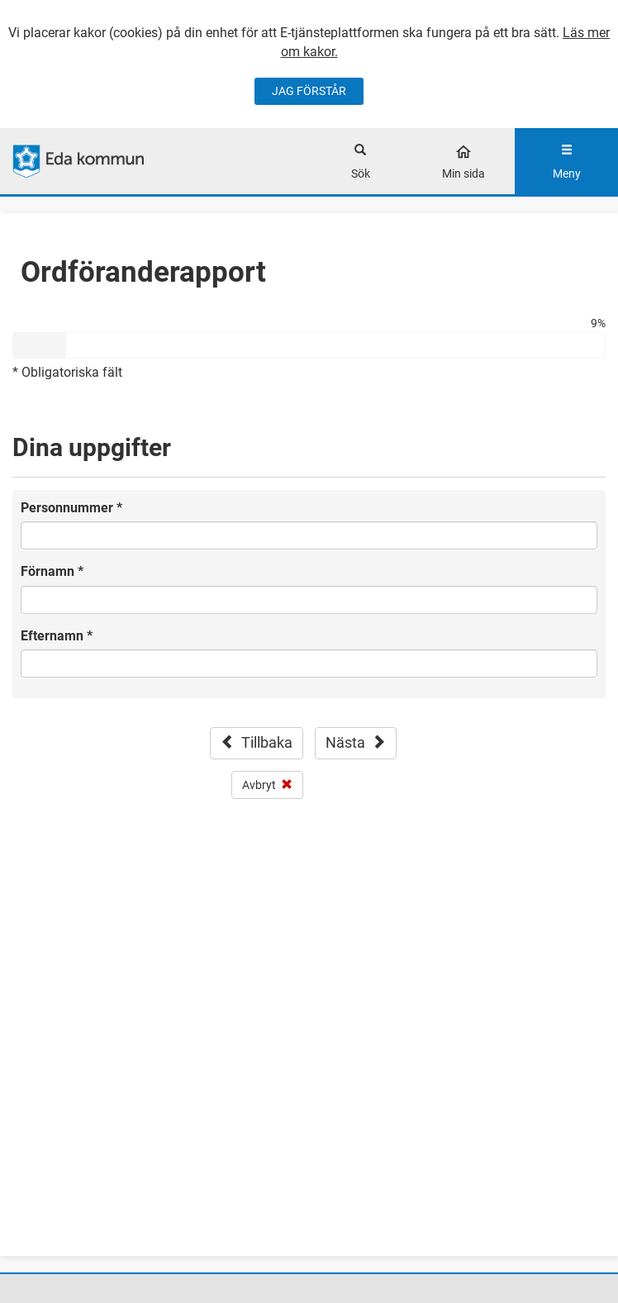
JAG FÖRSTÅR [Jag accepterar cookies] (309, 90)
